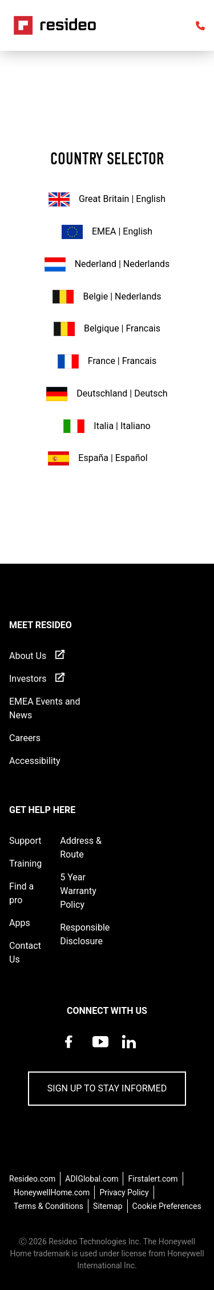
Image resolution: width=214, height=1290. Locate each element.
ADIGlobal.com (91, 1178)
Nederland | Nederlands (107, 264)
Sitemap (107, 1206)
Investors (27, 678)
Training (25, 863)
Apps (19, 922)
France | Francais (107, 361)
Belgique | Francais (107, 329)
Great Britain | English (107, 199)
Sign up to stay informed (107, 1088)
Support (25, 840)
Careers (25, 738)
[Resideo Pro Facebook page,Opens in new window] (72, 1053)
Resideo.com (32, 1178)
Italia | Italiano (106, 426)
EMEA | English (107, 232)
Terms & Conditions (48, 1206)
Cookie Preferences (166, 1206)
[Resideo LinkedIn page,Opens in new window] (129, 1053)
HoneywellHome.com (52, 1192)
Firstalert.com (152, 1178)
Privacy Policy (123, 1192)
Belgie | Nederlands (107, 297)
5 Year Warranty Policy (78, 891)
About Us (27, 655)
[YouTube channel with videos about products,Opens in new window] (100, 1053)
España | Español (97, 458)
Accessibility (34, 760)
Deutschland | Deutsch (106, 394)
